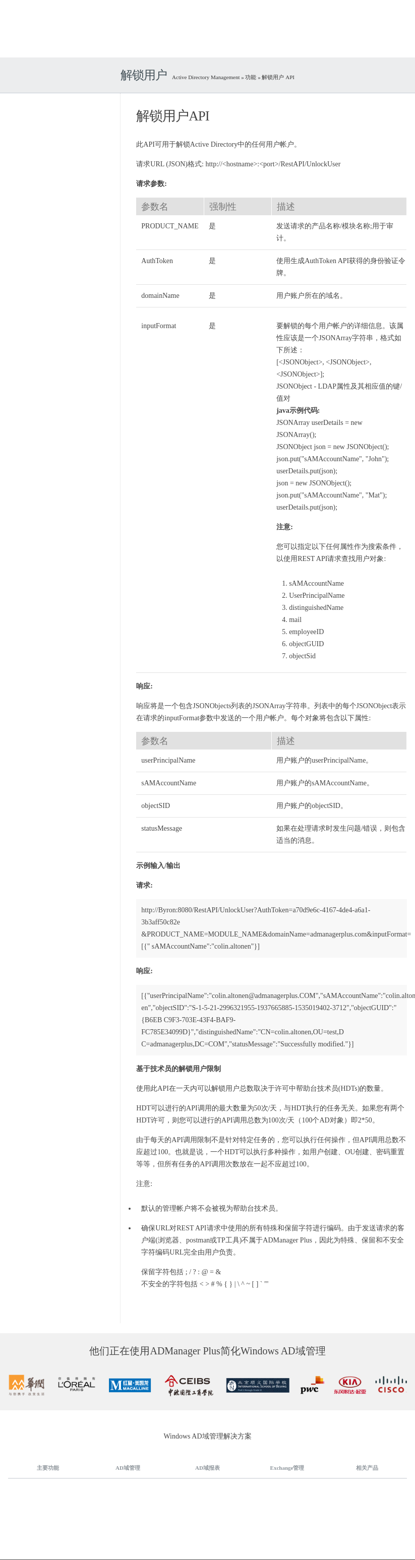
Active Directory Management (206, 77)
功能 (250, 77)
